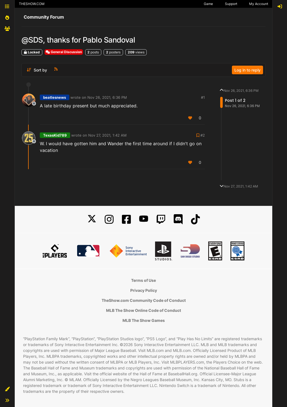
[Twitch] (160, 219)
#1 (203, 97)
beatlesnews (54, 97)
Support (231, 4)
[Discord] (178, 219)
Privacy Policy (143, 290)
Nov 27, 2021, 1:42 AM (107, 135)
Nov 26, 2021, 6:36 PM (107, 97)
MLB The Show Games (143, 320)
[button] (7, 389)
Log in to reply (247, 70)
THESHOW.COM (32, 4)
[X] (91, 219)
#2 (202, 135)
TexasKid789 (55, 135)
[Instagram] (109, 219)
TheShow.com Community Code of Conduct (144, 300)
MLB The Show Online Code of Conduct (143, 310)
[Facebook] (126, 219)
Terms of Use (143, 280)
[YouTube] (143, 219)
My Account (258, 4)
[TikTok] (195, 219)
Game (208, 4)
